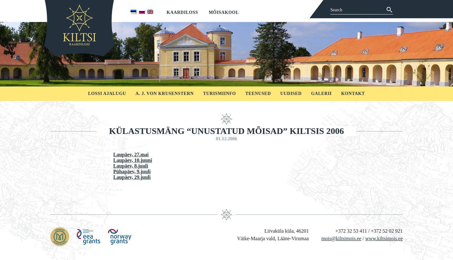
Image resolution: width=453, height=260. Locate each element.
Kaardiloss (182, 12)
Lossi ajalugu (107, 93)
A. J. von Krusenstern (165, 93)
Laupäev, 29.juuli (132, 177)
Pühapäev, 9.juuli (132, 171)
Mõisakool (224, 12)
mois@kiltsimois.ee (341, 238)
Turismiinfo (219, 93)
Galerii (321, 93)
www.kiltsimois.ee (384, 238)
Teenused (258, 93)
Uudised (291, 93)
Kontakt (353, 93)
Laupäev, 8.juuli (130, 166)
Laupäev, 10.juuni (132, 160)
